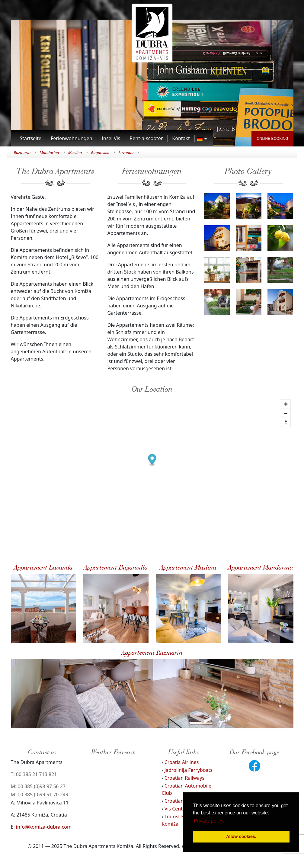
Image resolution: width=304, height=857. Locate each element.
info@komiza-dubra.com (44, 826)
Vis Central (177, 808)
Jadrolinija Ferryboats (189, 770)
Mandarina (49, 152)
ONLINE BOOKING (272, 138)
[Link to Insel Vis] (111, 138)
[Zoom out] (285, 413)
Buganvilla (100, 152)
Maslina (75, 152)
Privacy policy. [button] (209, 820)
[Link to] (202, 138)
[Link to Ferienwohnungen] (71, 138)
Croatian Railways (185, 778)
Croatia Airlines (182, 762)
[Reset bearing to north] (285, 422)
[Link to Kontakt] (181, 138)
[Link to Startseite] (30, 138)
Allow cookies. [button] (241, 836)
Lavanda (126, 152)
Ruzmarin (22, 152)
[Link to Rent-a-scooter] (146, 138)
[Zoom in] (285, 404)
